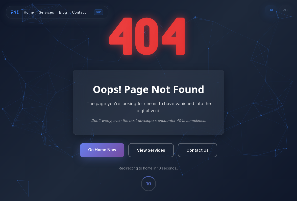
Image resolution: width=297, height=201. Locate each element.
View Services (151, 150)
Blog (63, 12)
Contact (79, 12)
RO (285, 10)
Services (46, 12)
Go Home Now (102, 150)
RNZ (15, 12)
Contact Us (197, 150)
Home (29, 12)
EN (271, 10)
